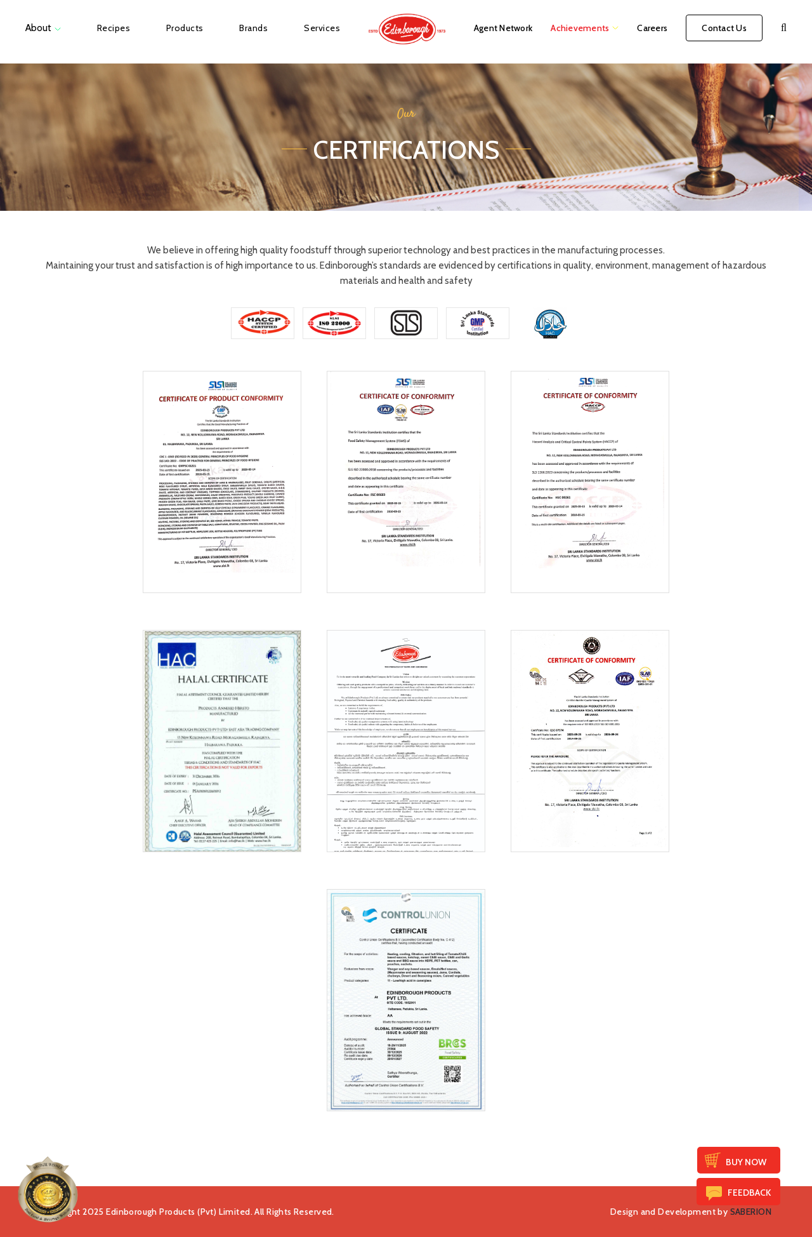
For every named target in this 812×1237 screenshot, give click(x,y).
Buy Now (746, 1162)
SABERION (750, 1211)
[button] (784, 28)
